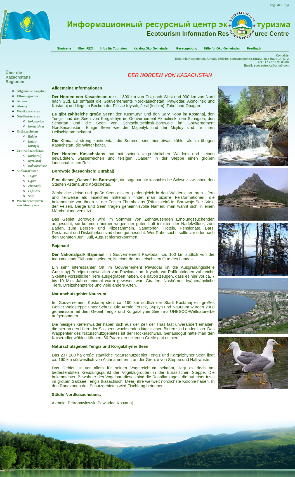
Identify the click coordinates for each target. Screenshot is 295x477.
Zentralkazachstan (30, 151)
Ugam (32, 181)
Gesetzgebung (186, 48)
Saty (31, 196)
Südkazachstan (27, 171)
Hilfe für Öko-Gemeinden (222, 48)
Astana (22, 101)
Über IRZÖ (85, 48)
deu (279, 5)
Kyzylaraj (34, 161)
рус (287, 5)
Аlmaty (22, 106)
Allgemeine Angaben (31, 91)
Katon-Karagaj (33, 144)
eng (272, 5)
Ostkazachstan (27, 131)
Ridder (32, 136)
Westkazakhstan (28, 111)
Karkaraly (35, 156)
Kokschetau (36, 121)
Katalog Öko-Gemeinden (151, 48)
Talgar (32, 176)
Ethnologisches (27, 96)
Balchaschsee (37, 166)
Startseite (64, 48)
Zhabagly (34, 186)
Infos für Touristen (113, 48)
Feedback (254, 48)
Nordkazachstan (28, 116)
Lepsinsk (34, 191)
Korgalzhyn (36, 126)
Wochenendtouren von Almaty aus (30, 203)
